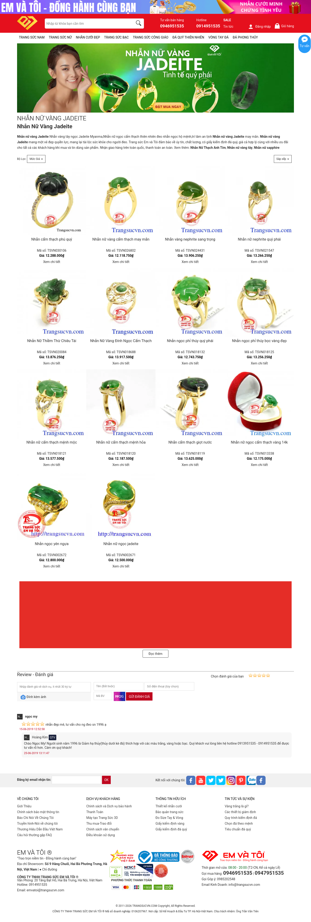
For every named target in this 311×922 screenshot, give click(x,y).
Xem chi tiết (51, 262)
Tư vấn (304, 46)
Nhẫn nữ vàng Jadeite (33, 136)
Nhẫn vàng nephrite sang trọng (190, 239)
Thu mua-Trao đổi (99, 823)
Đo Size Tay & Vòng (169, 818)
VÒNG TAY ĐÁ (218, 37)
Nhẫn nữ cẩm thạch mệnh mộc (51, 442)
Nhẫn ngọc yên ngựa (52, 544)
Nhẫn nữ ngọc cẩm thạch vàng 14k (259, 442)
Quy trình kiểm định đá (241, 818)
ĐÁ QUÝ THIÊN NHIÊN (188, 37)
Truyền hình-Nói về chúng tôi (37, 823)
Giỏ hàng (284, 26)
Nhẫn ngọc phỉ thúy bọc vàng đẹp (259, 341)
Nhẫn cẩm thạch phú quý (51, 239)
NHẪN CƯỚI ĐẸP (88, 37)
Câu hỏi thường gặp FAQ (34, 835)
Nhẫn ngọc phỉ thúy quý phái (190, 341)
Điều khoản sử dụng (100, 835)
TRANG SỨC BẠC (116, 37)
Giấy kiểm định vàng (170, 823)
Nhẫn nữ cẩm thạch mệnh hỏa (121, 442)
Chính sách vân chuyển (102, 829)
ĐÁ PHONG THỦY (245, 37)
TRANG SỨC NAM (32, 37)
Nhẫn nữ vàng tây (239, 147)
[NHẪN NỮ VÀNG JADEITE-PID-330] (155, 78)
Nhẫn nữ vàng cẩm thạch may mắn (120, 239)
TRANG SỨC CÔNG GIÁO (150, 37)
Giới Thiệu (24, 806)
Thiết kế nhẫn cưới (169, 806)
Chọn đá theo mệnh (239, 823)
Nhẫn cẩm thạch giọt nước (190, 442)
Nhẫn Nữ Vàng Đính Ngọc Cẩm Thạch (121, 341)
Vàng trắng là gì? (236, 806)
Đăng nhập (259, 26)
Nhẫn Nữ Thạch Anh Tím (208, 147)
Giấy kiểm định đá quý (171, 829)
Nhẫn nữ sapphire (266, 147)
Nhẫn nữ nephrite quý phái (259, 239)
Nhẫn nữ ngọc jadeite (120, 544)
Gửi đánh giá (139, 696)
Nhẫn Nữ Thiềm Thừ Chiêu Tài (51, 341)
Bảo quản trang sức (169, 812)
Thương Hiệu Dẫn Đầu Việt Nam (40, 829)
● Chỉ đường (48, 869)
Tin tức (228, 26)
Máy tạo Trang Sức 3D (102, 818)
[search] (139, 23)
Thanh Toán (94, 812)
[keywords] (86, 23)
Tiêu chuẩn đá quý (238, 829)
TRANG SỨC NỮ (60, 37)
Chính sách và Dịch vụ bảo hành (109, 806)
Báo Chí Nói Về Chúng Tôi (35, 818)
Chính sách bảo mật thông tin (38, 812)
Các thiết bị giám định (240, 812)
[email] (76, 780)
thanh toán (154, 147)
